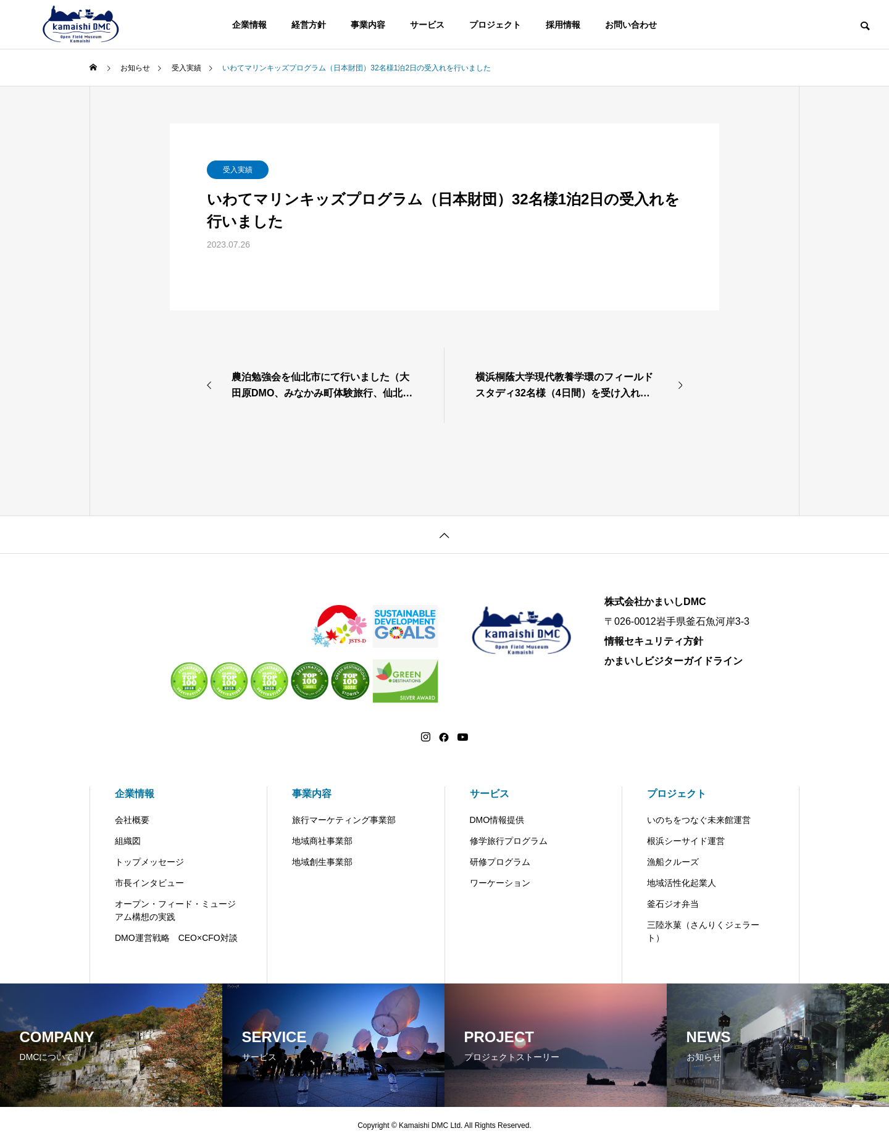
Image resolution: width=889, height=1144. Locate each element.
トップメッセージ (149, 862)
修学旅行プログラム (509, 841)
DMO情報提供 (497, 820)
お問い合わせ (631, 25)
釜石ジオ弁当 (673, 904)
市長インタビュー (149, 883)
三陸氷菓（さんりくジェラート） (703, 931)
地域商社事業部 (322, 841)
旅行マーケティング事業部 (344, 820)
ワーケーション (500, 883)
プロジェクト (495, 25)
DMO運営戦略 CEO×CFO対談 (176, 938)
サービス (427, 25)
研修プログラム (500, 862)
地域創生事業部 (322, 862)
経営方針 (308, 25)
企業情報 (249, 25)
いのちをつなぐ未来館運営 (699, 820)
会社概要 (132, 820)
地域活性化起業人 (681, 883)
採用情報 (563, 25)
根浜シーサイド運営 (686, 841)
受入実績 (238, 169)
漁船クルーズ (673, 862)
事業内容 (368, 25)
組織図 (128, 841)
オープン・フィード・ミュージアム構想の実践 (175, 910)
